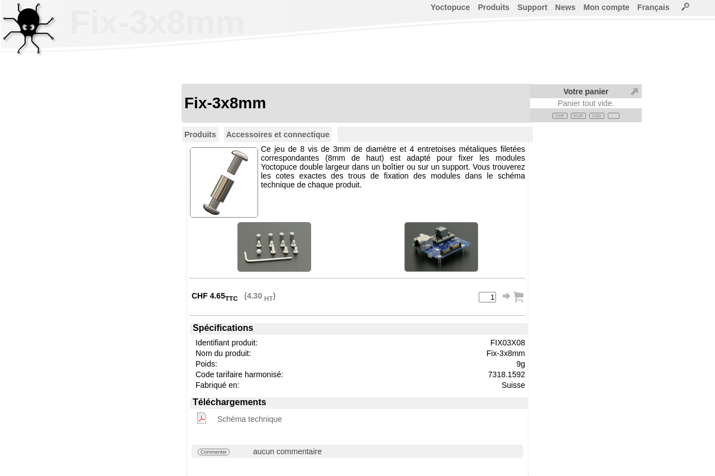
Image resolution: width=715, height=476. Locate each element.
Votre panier (586, 91)
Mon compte (606, 7)
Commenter (214, 452)
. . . (614, 115)
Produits (493, 7)
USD (597, 115)
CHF (559, 115)
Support (532, 7)
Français (653, 7)
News (565, 7)
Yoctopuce (450, 7)
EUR (578, 115)
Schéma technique (249, 419)
